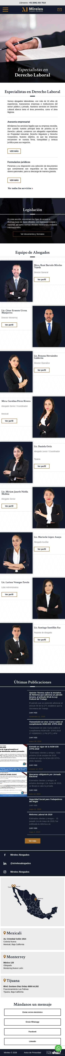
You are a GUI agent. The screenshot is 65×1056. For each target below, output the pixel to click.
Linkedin (32, 1041)
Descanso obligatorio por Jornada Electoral (45, 775)
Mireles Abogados (19, 855)
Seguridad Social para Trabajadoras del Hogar (45, 800)
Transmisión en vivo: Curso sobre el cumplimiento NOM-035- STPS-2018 (46, 723)
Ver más (32, 841)
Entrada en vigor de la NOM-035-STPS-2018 (44, 748)
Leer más (33, 713)
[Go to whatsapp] (58, 1048)
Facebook (32, 1032)
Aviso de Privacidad (32, 1052)
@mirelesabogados (20, 863)
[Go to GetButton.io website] (58, 1053)
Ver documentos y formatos (32, 234)
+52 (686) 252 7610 (37, 3)
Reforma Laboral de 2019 (40, 815)
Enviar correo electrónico (32, 1012)
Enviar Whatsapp (32, 1022)
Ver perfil (42, 279)
